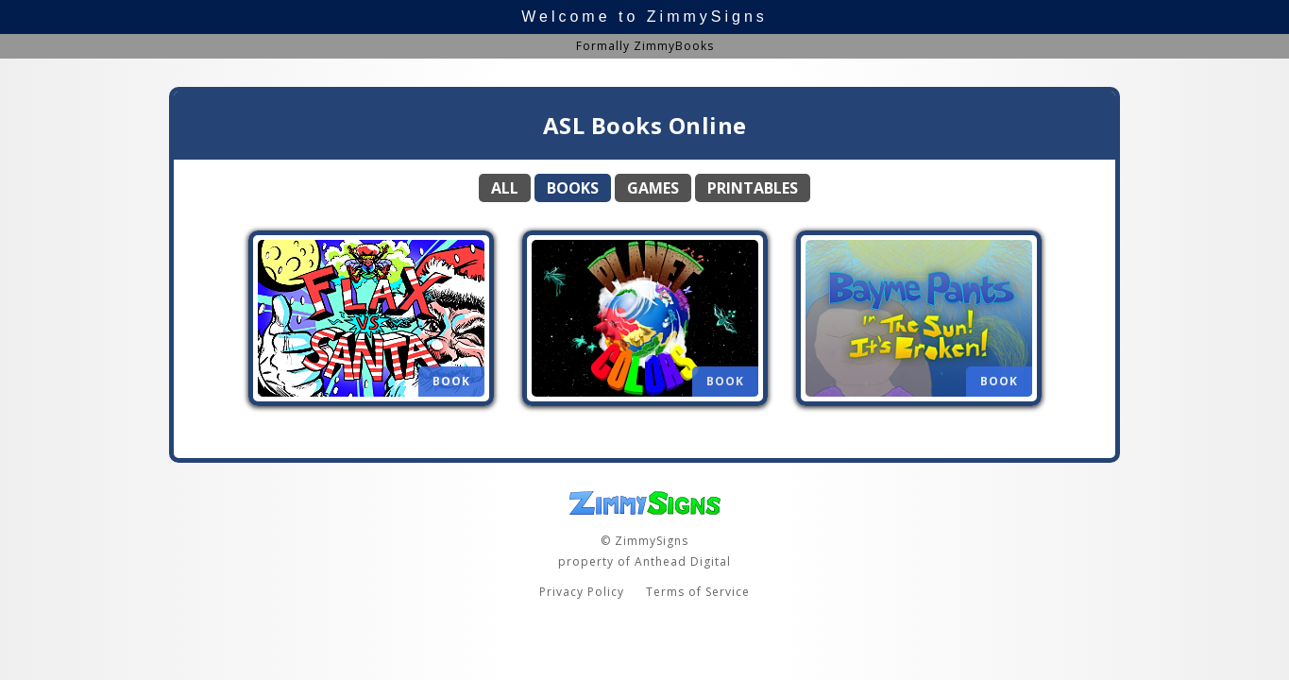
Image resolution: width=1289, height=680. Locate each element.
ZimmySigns (707, 16)
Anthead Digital (683, 561)
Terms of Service (698, 592)
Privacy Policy (581, 592)
